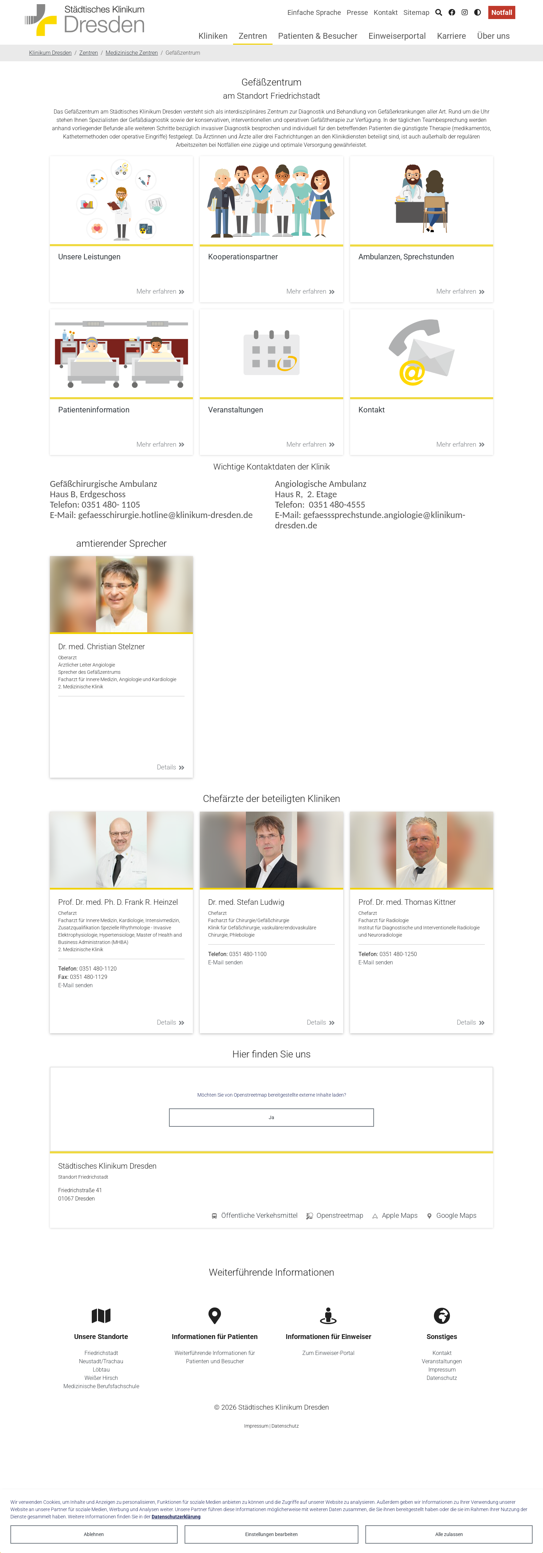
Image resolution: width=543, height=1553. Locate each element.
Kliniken (213, 36)
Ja (271, 1117)
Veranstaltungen (442, 1361)
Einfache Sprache (314, 12)
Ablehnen (94, 1534)
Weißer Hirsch (101, 1378)
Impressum (442, 1369)
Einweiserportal (397, 36)
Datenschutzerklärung (176, 1516)
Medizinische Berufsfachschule (101, 1386)
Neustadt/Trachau (101, 1361)
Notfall (501, 12)
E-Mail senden (75, 985)
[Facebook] (452, 12)
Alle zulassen (449, 1534)
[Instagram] (465, 12)
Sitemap (416, 12)
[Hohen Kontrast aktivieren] (477, 12)
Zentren (253, 36)
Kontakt (386, 12)
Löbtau (101, 1369)
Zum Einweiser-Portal (328, 1353)
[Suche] (438, 12)
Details (171, 767)
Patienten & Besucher (317, 36)
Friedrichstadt (101, 1353)
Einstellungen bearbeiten (271, 1534)
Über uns (493, 36)
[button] (451, 1216)
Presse (357, 12)
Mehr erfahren (160, 291)
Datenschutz (442, 1378)
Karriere (451, 36)
